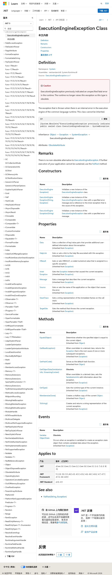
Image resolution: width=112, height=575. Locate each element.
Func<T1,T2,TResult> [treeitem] (13, 73)
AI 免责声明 (7, 573)
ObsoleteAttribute (57, 145)
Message (43, 279)
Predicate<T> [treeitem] (10, 502)
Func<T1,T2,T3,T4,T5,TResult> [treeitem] (17, 84)
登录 (107, 3)
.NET (49, 19)
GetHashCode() (46, 361)
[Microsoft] (5, 3)
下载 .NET (103, 10)
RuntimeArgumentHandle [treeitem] (15, 540)
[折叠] (32, 17)
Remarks (44, 43)
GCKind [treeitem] (8, 170)
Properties (45, 51)
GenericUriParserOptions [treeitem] (15, 185)
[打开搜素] (101, 3)
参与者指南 (62, 522)
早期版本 (18, 573)
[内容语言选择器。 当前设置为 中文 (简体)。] (9, 567)
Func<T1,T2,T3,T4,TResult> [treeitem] (16, 81)
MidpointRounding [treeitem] (13, 396)
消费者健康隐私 (56, 573)
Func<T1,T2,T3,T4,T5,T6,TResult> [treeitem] (18, 88)
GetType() (43, 387)
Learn (41, 19)
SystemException (79, 134)
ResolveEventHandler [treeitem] (13, 536)
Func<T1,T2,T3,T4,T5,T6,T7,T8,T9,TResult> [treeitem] (20, 105)
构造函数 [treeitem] (11, 39)
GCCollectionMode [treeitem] (13, 163)
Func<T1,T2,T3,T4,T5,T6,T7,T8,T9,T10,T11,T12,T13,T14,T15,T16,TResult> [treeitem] (20, 154)
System (52, 69)
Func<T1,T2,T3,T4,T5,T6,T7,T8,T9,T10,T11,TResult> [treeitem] (20, 119)
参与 (36, 573)
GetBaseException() (47, 348)
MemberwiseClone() (48, 395)
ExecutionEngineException (86, 160)
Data (42, 242)
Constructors (46, 47)
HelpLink (43, 253)
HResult (43, 261)
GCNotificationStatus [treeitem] (13, 178)
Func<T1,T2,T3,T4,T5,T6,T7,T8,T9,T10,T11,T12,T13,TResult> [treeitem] (20, 133)
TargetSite (44, 308)
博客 (27, 573)
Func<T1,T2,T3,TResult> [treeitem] (14, 77)
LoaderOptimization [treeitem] (13, 344)
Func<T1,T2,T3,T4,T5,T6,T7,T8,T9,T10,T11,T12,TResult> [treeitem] (20, 126)
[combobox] (18, 23)
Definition (44, 40)
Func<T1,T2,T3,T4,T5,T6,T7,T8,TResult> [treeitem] (20, 97)
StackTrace (44, 298)
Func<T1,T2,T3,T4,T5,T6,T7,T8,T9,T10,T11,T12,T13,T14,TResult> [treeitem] (20, 140)
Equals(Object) (45, 337)
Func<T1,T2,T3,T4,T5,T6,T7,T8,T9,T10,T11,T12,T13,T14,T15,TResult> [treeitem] (20, 147)
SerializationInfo (72, 377)
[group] (74, 125)
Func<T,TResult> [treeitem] (12, 69)
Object (53, 134)
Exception (63, 134)
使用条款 (72, 573)
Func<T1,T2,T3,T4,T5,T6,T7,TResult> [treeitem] (19, 92)
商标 (80, 573)
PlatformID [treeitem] (9, 495)
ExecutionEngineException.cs (57, 75)
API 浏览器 (60, 19)
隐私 (43, 573)
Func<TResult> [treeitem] (11, 65)
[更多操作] (107, 20)
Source (42, 287)
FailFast (95, 163)
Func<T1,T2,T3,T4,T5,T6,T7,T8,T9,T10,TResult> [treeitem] (20, 112)
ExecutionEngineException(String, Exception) (46, 200)
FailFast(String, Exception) (55, 496)
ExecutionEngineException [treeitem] (18, 35)
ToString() (44, 403)
